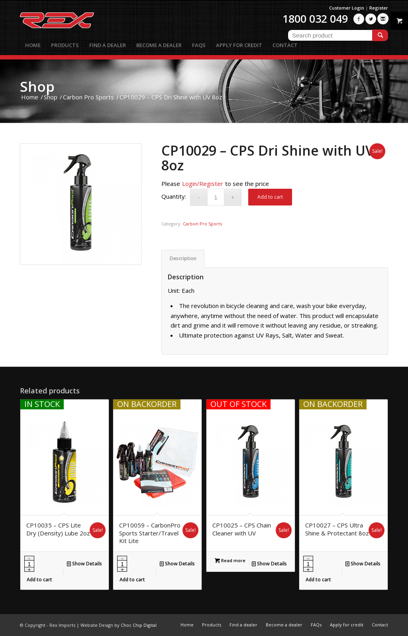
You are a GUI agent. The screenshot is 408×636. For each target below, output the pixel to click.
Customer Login (346, 8)
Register (378, 8)
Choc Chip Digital (139, 625)
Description (183, 258)
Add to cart (270, 197)
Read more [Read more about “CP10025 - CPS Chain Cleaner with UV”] (230, 560)
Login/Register (202, 184)
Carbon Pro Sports (202, 224)
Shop (37, 86)
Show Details (84, 563)
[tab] (182, 259)
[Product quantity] (215, 197)
